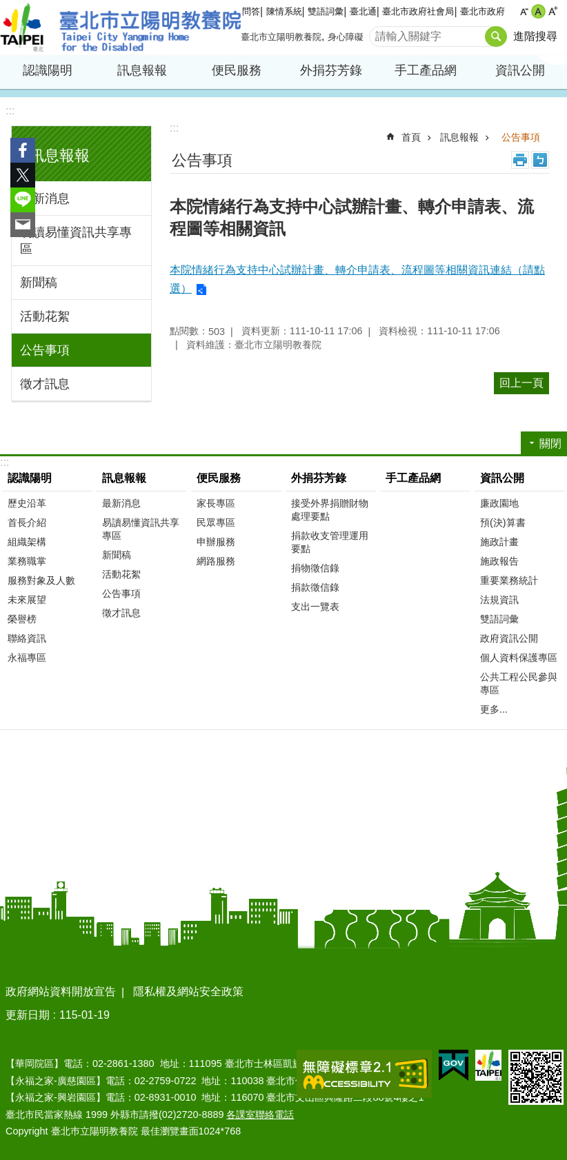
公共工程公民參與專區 (518, 683)
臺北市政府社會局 (418, 11)
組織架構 (27, 541)
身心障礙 (346, 37)
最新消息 (45, 198)
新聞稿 (38, 282)
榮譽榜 (22, 618)
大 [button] (553, 11)
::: (10, 110)
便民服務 (236, 70)
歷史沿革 (27, 503)
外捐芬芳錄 (331, 70)
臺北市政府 (482, 11)
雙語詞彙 (326, 11)
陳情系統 (284, 11)
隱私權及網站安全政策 (188, 991)
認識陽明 (47, 70)
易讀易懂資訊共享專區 (76, 240)
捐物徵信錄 (315, 567)
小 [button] (524, 11)
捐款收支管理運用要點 (329, 542)
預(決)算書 (503, 522)
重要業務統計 (509, 580)
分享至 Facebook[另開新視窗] (22, 150)
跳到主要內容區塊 (7, 7)
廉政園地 (499, 503)
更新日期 (28, 1015)
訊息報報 (142, 70)
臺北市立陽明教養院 (120, 27)
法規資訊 (499, 599)
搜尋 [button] (496, 36)
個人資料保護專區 (518, 657)
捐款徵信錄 (315, 587)
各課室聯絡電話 (260, 1114)
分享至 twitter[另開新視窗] (22, 175)
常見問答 (242, 11)
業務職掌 (27, 561)
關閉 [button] (550, 443)
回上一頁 (521, 383)
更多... (494, 709)
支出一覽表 (315, 606)
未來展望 (27, 599)
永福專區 (27, 657)
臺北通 (363, 11)
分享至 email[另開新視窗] (22, 224)
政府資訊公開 (509, 638)
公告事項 (45, 350)
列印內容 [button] (520, 160)
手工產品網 (426, 70)
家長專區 (216, 503)
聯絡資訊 (27, 638)
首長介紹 (27, 522)
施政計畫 (499, 541)
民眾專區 (216, 522)
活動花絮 (45, 316)
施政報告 (499, 561)
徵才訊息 (45, 384)
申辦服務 (216, 541)
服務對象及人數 (41, 580)
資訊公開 (520, 70)
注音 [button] (540, 160)
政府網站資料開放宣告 (61, 991)
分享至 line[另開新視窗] (22, 199)
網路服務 (216, 561)
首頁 (411, 137)
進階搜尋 (535, 36)
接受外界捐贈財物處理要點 (329, 510)
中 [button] (538, 11)
